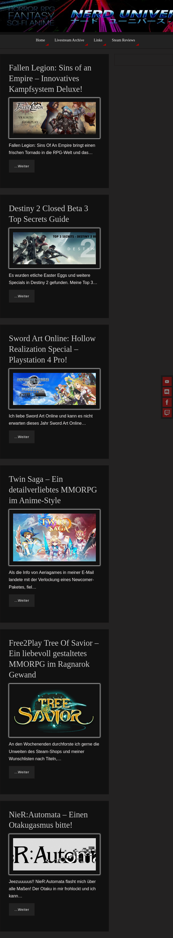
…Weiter (21, 166)
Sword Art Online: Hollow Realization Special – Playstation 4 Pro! (52, 349)
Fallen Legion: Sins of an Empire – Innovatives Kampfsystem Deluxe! (50, 78)
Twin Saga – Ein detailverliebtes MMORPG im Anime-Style (53, 490)
